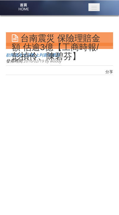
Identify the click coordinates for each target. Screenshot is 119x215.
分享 (109, 71)
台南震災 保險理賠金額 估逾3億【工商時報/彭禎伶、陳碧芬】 (56, 47)
